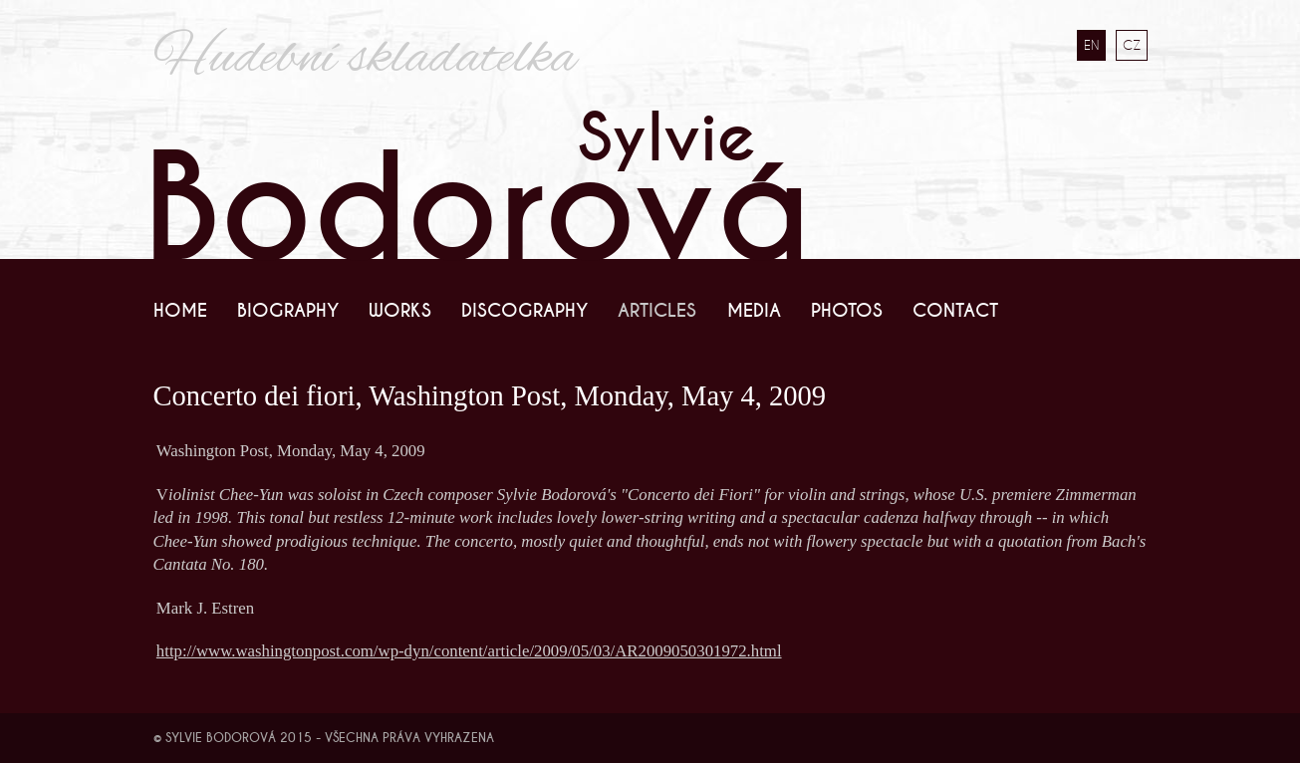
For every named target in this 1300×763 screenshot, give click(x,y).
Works (400, 311)
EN (1091, 45)
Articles (657, 311)
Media (754, 311)
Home (180, 311)
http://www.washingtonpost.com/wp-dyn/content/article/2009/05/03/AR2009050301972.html (469, 650)
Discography (524, 311)
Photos (847, 311)
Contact (955, 311)
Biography (288, 311)
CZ (1132, 45)
